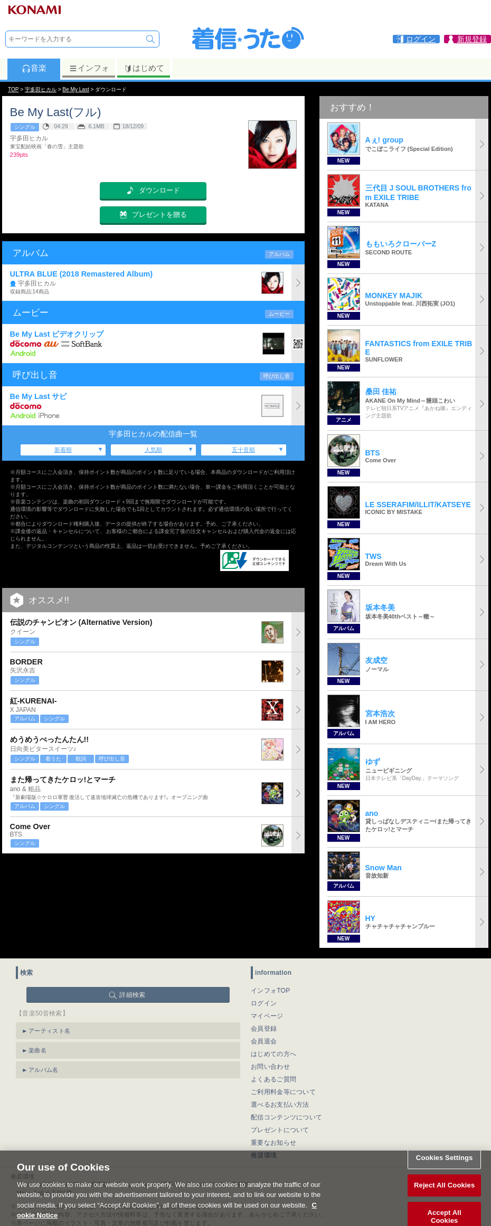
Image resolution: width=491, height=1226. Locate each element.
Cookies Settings (444, 1171)
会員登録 (264, 1028)
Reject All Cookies (444, 1198)
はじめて (144, 68)
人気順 (153, 449)
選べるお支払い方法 (280, 1104)
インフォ (89, 68)
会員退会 (264, 1041)
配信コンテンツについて (286, 1117)
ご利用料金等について (283, 1092)
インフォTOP (270, 990)
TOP (13, 89)
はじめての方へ (273, 1054)
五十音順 (243, 449)
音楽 (34, 68)
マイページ (267, 1016)
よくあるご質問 (273, 1079)
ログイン (264, 1003)
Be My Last (75, 89)
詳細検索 (132, 995)
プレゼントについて (280, 1130)
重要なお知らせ (273, 1142)
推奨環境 (264, 1155)
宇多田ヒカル (40, 89)
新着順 (63, 449)
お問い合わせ (270, 1066)
